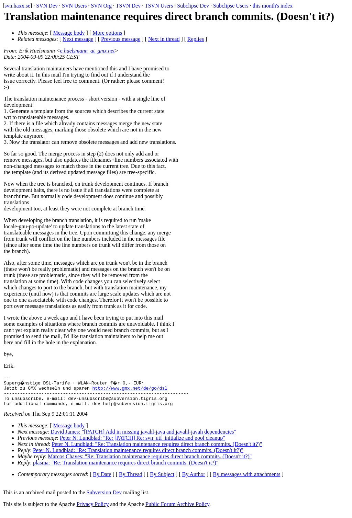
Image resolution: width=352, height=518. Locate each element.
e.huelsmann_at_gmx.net (87, 51)
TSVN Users (159, 6)
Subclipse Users (231, 6)
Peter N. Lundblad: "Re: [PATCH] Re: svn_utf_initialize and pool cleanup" (142, 443)
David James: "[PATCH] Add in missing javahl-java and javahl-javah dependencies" (143, 437)
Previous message (120, 39)
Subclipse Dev (193, 6)
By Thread (130, 479)
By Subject (162, 479)
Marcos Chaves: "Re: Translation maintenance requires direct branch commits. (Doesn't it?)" (150, 461)
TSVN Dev (128, 6)
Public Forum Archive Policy (177, 509)
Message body (69, 33)
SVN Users (74, 6)
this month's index (273, 6)
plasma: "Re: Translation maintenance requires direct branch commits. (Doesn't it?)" (125, 468)
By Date (102, 479)
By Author (193, 479)
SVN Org (101, 6)
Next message (78, 39)
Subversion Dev (104, 497)
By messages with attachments (246, 479)
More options (107, 33)
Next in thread (164, 39)
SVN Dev (47, 6)
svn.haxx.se (17, 6)
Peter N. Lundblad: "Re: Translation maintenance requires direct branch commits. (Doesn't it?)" (157, 449)
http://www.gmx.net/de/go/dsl (129, 390)
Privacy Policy (93, 509)
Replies (195, 39)
